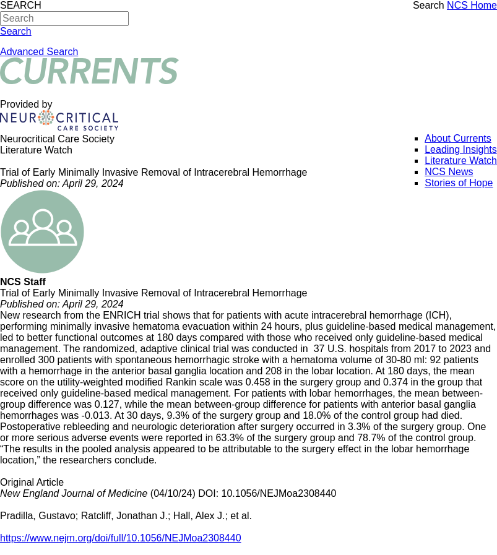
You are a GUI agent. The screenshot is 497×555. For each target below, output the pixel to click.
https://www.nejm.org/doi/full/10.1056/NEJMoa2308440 (120, 538)
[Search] (64, 18)
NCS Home (472, 5)
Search (428, 5)
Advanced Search (39, 51)
